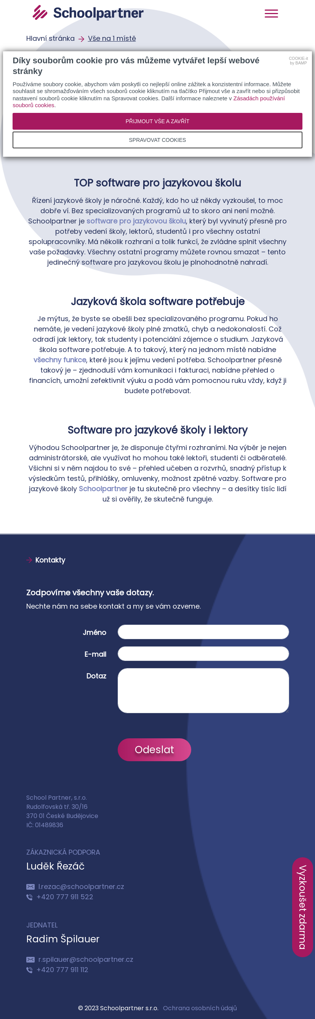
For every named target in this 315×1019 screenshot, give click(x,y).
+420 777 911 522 (59, 897)
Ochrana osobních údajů (200, 1008)
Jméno (94, 632)
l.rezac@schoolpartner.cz (75, 886)
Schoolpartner (103, 488)
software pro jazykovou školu (136, 221)
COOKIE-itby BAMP (298, 60)
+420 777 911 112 (57, 969)
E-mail (95, 654)
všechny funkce (60, 360)
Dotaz (96, 676)
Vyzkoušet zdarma (302, 907)
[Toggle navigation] (271, 13)
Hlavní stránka (51, 38)
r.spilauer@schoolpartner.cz (79, 959)
